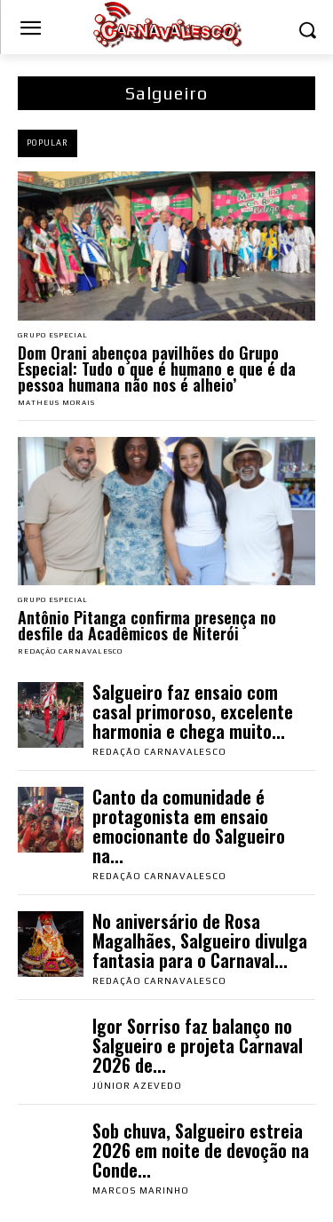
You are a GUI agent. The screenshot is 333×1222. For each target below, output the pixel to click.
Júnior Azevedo (137, 1086)
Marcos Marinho (140, 1190)
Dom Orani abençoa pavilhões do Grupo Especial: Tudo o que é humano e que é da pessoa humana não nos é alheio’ (157, 368)
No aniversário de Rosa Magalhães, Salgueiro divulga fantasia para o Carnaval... (199, 940)
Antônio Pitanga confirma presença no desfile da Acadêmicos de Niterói (147, 625)
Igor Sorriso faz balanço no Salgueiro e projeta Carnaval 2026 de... (197, 1045)
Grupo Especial (53, 335)
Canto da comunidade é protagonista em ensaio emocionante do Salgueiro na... (188, 826)
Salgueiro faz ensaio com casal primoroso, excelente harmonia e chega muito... (192, 711)
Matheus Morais (56, 403)
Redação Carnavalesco (70, 651)
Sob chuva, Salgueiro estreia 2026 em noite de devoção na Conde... (200, 1150)
